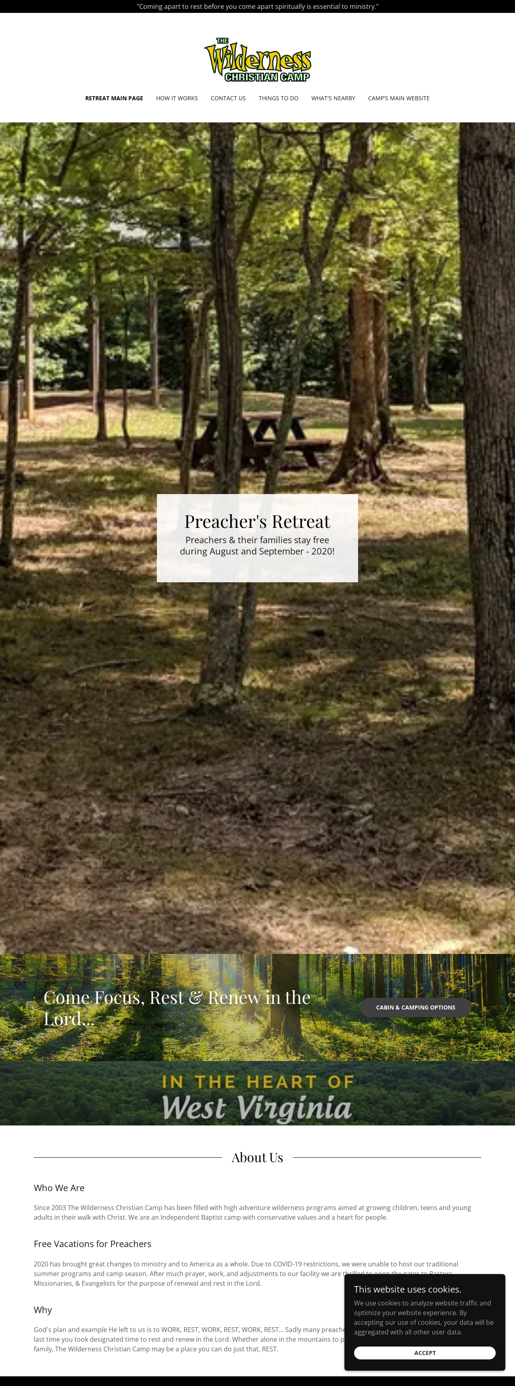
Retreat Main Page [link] (114, 98)
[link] (257, 58)
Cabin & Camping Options (415, 1007)
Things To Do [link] (279, 98)
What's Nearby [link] (333, 98)
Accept (425, 1370)
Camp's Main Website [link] (399, 98)
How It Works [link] (177, 98)
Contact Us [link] (228, 98)
